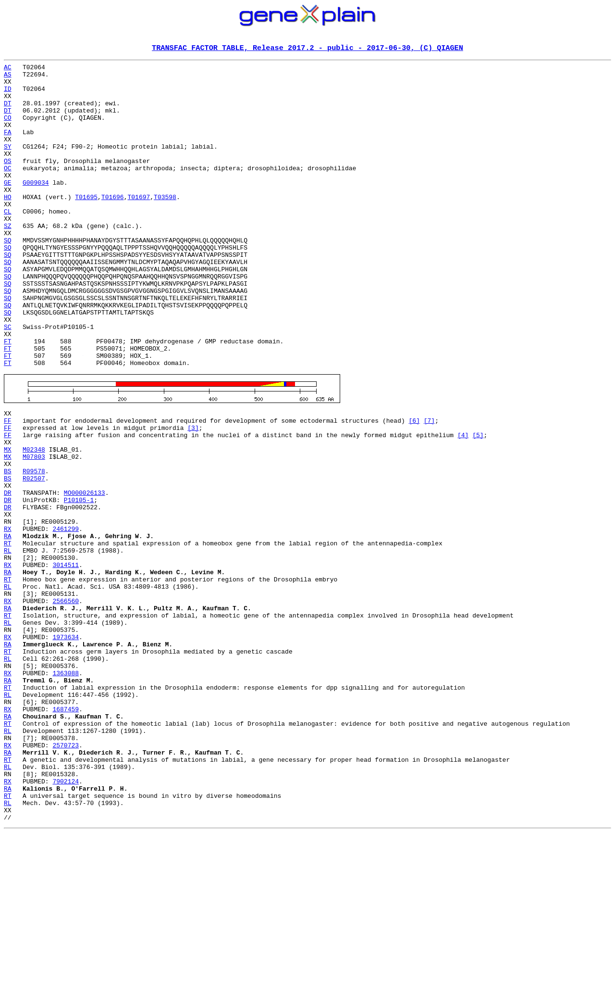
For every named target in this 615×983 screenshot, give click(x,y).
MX (8, 522)
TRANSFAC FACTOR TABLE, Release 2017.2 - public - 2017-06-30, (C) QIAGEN (307, 48)
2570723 (65, 877)
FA (8, 147)
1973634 (65, 747)
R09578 (34, 548)
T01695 (86, 225)
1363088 (65, 790)
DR (8, 574)
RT (8, 634)
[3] (192, 496)
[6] (413, 487)
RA (8, 626)
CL (8, 242)
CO (8, 130)
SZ (8, 259)
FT (8, 398)
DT (8, 112)
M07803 (34, 531)
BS (8, 548)
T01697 (138, 225)
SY (8, 164)
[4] (462, 505)
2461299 (65, 617)
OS (8, 181)
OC (8, 190)
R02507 (34, 557)
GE (8, 207)
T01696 (112, 225)
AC (8, 69)
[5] (477, 505)
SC (8, 381)
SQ (8, 277)
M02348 (34, 522)
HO (8, 225)
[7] (429, 487)
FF (8, 487)
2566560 (65, 704)
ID (8, 95)
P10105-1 (79, 583)
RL (8, 643)
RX (8, 617)
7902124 (65, 920)
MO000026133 (84, 574)
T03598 (165, 225)
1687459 (65, 834)
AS (8, 78)
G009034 (36, 207)
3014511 (65, 660)
